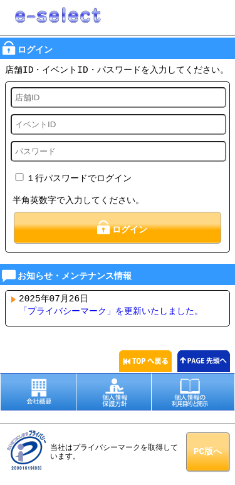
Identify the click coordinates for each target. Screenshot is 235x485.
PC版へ (208, 450)
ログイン (121, 227)
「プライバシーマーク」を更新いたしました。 (111, 310)
